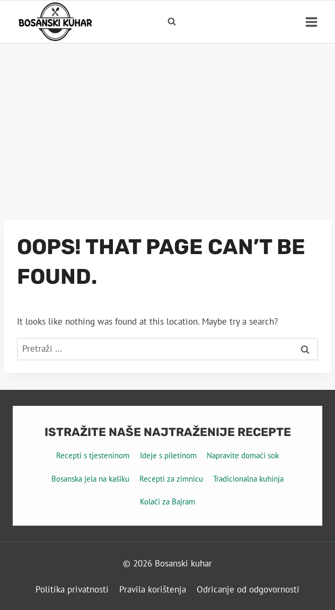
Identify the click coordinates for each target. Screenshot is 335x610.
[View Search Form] (171, 21)
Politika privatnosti (72, 589)
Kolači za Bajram (167, 501)
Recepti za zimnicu (171, 479)
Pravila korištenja (152, 589)
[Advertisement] (167, 123)
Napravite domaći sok (243, 455)
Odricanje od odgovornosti (248, 589)
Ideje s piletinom (168, 455)
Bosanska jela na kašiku (90, 479)
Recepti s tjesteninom (92, 455)
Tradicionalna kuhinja (248, 479)
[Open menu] (311, 21)
